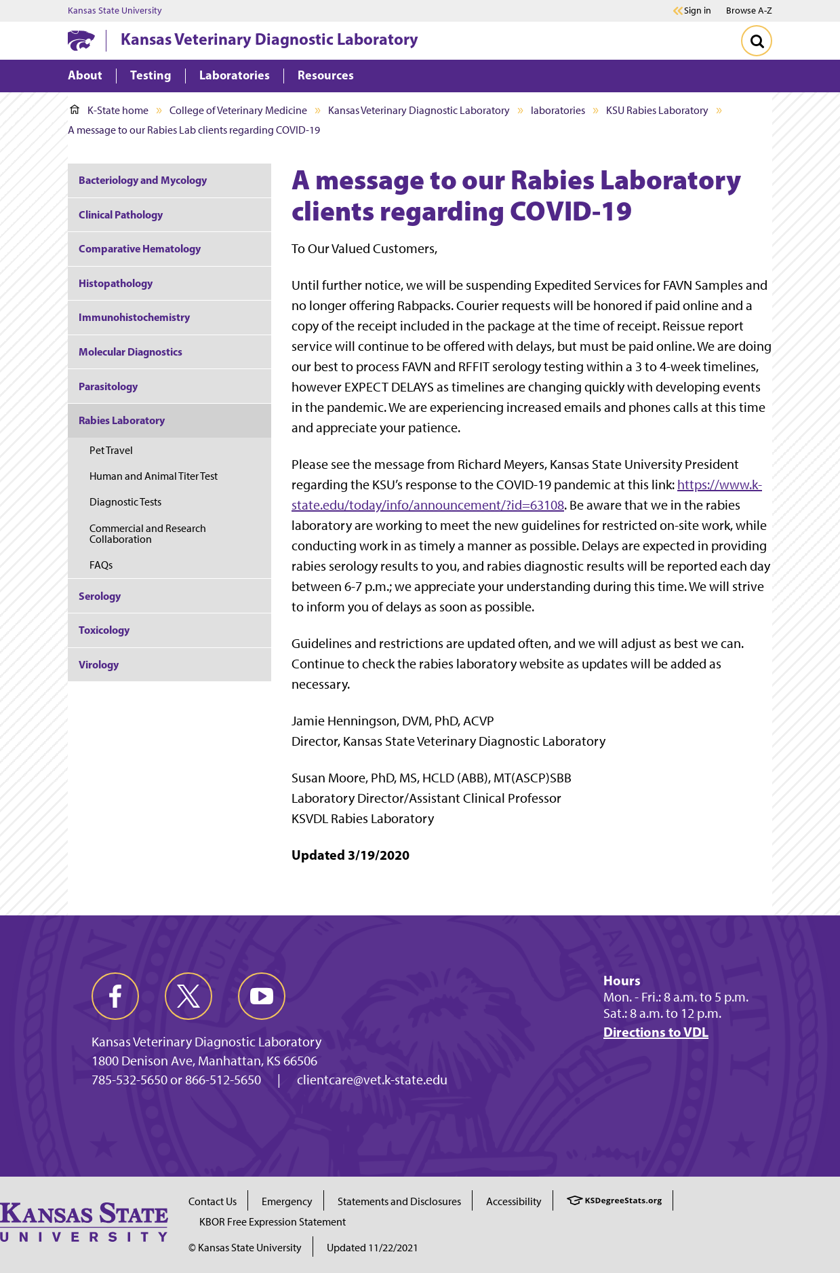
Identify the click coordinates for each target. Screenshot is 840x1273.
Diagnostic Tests (125, 501)
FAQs (101, 564)
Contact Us (212, 1201)
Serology (100, 596)
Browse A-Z (749, 10)
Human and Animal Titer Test (154, 476)
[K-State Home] (81, 40)
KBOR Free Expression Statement (272, 1221)
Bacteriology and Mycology (143, 180)
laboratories (558, 110)
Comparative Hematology (140, 248)
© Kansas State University (245, 1247)
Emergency (287, 1201)
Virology (99, 664)
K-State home (109, 110)
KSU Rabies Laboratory (657, 110)
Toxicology (104, 629)
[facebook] (115, 996)
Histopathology (116, 283)
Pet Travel (111, 450)
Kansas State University (115, 10)
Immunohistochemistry (134, 317)
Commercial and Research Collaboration (147, 534)
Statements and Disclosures (399, 1201)
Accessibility (514, 1201)
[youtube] (261, 996)
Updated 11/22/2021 (372, 1247)
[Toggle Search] (756, 40)
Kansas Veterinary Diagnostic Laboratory (269, 38)
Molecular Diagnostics (130, 351)
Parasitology (108, 386)
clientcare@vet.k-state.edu (372, 1079)
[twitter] (188, 996)
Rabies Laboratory (122, 420)
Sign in (697, 10)
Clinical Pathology (121, 214)
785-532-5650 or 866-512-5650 (176, 1079)
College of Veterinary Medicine (238, 110)
